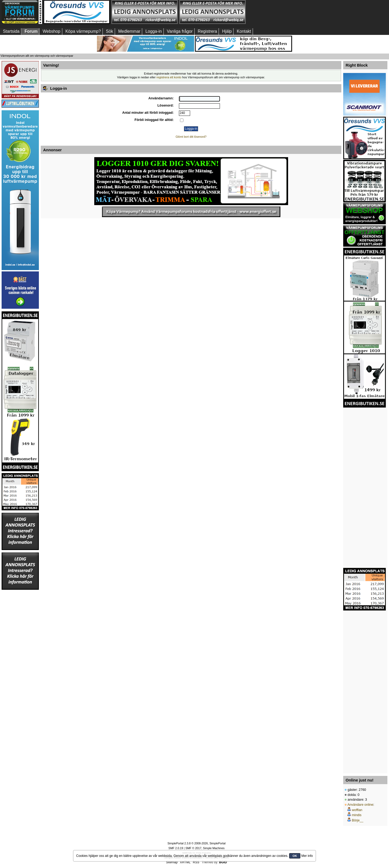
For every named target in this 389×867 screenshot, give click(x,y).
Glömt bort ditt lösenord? (191, 136)
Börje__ (357, 820)
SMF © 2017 (193, 848)
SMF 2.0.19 (176, 848)
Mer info (307, 856)
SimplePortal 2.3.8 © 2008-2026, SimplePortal (196, 843)
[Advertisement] (280, 12)
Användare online (360, 805)
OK (295, 855)
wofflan (357, 810)
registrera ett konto (169, 77)
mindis (356, 815)
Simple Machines (213, 848)
